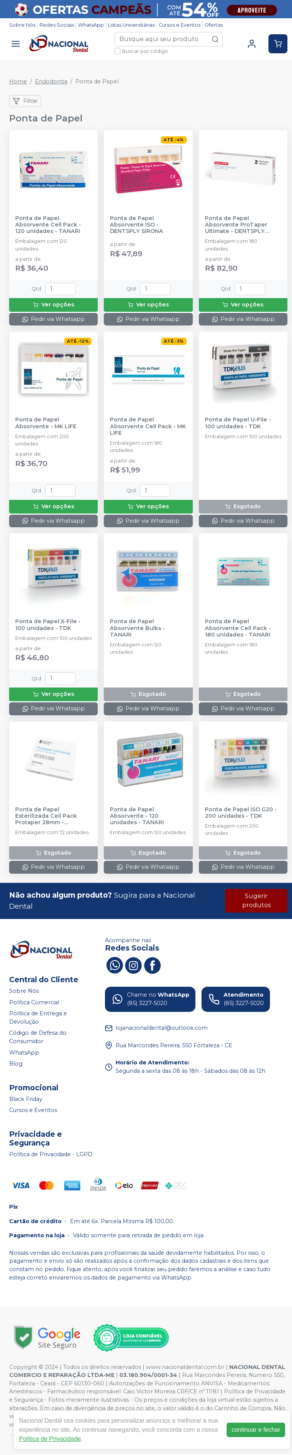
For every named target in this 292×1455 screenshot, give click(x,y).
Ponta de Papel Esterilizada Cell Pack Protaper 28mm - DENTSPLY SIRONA (46, 816)
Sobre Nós (22, 25)
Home (18, 81)
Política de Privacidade (50, 1439)
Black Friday (25, 1099)
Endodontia (51, 81)
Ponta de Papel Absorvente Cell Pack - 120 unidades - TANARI (48, 225)
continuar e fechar (256, 1429)
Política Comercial (34, 1002)
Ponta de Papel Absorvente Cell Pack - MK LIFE (148, 426)
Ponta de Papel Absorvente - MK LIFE (45, 422)
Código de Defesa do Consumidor (38, 1037)
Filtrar (25, 101)
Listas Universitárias (131, 25)
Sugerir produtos (256, 900)
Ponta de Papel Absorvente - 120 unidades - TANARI (137, 816)
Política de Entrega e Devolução (38, 1017)
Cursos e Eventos (179, 25)
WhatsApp (91, 25)
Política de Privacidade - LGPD (50, 1154)
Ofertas (214, 25)
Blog (15, 1063)
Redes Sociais (57, 25)
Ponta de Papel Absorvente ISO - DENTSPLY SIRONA (136, 225)
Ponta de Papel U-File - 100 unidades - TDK (238, 422)
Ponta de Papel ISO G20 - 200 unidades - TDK (241, 812)
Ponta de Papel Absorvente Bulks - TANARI (137, 628)
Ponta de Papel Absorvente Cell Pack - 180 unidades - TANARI (238, 628)
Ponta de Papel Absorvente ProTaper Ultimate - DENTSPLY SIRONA (236, 225)
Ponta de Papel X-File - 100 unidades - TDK (48, 624)
